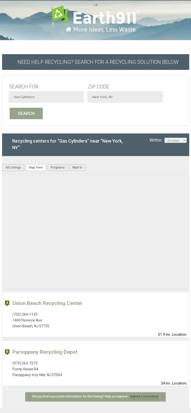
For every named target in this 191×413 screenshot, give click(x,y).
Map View (36, 167)
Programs (58, 167)
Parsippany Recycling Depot (44, 352)
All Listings (13, 167)
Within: (168, 140)
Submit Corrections (144, 396)
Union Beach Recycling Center (47, 303)
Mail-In (77, 167)
